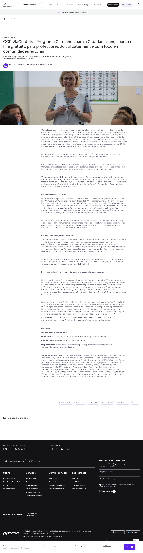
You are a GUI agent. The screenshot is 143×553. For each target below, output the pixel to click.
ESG (5, 484)
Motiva (75, 477)
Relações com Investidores (13, 513)
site (46, 143)
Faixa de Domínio (9, 487)
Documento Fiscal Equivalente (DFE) (36, 513)
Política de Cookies (45, 535)
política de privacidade (20, 548)
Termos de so (58, 535)
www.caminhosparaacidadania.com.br (85, 250)
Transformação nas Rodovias (13, 481)
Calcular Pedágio (32, 487)
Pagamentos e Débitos (57, 484)
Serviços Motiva (31, 477)
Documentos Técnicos (34, 494)
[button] (127, 5)
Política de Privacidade (30, 535)
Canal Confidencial (56, 487)
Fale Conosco (53, 477)
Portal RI (75, 481)
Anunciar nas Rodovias (34, 481)
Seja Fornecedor (78, 484)
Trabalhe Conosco (79, 487)
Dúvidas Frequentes (56, 481)
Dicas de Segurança (33, 491)
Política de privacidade (109, 485)
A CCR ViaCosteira (9, 477)
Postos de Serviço (32, 484)
